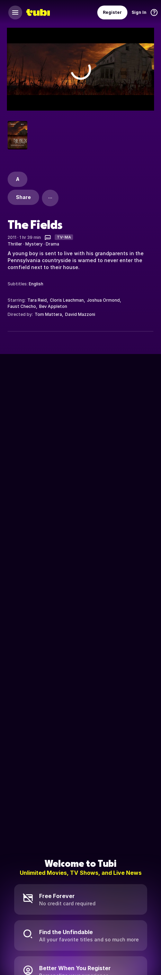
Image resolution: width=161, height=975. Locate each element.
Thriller (15, 244)
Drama (52, 244)
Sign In (139, 12)
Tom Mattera (48, 314)
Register (112, 12)
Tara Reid (37, 300)
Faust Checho (22, 306)
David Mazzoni (80, 314)
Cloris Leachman (67, 300)
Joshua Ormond (103, 300)
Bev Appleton (53, 306)
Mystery (34, 244)
